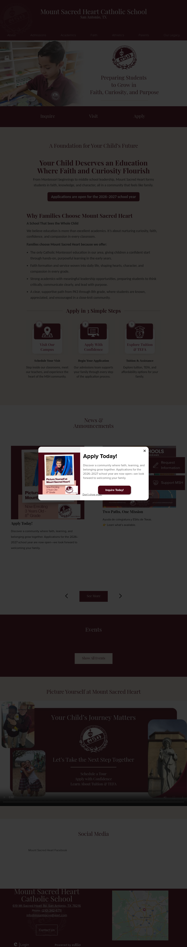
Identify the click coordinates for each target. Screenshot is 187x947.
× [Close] (144, 451)
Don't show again (92, 494)
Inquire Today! (114, 490)
